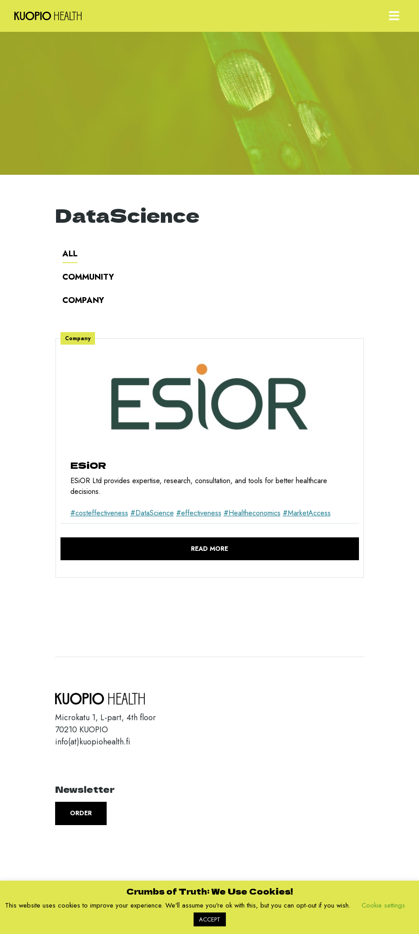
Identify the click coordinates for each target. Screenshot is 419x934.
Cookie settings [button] (383, 905)
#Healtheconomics (252, 513)
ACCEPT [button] (209, 919)
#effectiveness (198, 513)
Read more (209, 548)
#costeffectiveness (99, 513)
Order (81, 813)
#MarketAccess (307, 513)
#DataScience (152, 513)
